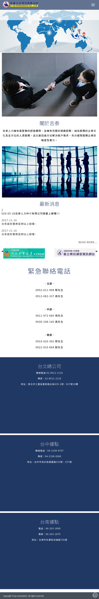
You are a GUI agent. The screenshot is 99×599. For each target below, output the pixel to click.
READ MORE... (88, 242)
